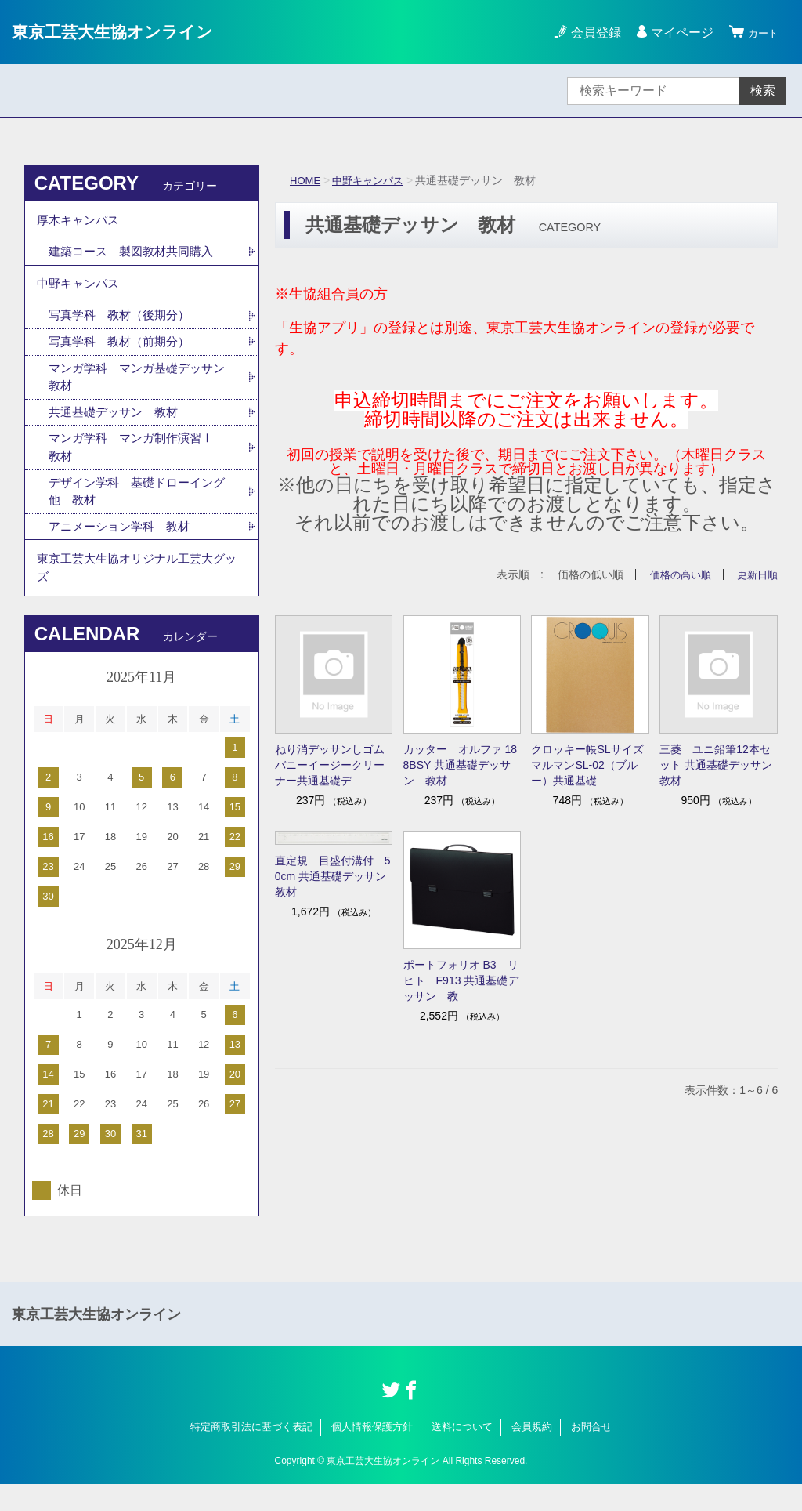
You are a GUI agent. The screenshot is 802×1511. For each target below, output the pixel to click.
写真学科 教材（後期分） (124, 326)
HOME (306, 180)
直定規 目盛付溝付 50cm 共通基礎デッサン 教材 (334, 875)
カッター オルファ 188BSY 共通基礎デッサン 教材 (460, 765)
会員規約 (531, 1454)
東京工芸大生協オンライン (126, 31)
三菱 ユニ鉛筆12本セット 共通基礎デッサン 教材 (718, 765)
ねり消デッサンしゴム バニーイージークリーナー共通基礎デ (334, 765)
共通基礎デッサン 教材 (117, 427)
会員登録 (589, 32)
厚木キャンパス (81, 222)
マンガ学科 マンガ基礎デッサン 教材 (136, 391)
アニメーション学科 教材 (124, 547)
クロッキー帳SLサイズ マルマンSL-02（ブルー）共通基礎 (590, 765)
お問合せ (591, 1454)
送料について (462, 1454)
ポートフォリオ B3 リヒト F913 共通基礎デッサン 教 (461, 980)
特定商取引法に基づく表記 (251, 1454)
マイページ (675, 32)
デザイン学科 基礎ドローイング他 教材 (136, 511)
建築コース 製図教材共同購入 (136, 256)
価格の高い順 (675, 574)
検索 (762, 90)
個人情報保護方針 (372, 1454)
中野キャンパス (372, 180)
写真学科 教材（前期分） (124, 354)
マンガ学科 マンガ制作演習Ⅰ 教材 (143, 464)
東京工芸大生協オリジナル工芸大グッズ (137, 592)
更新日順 (756, 574)
